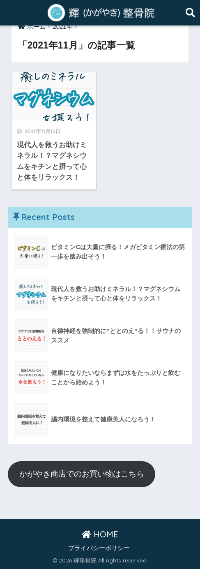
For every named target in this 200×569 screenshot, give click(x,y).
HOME (100, 534)
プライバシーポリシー (99, 548)
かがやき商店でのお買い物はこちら (81, 474)
